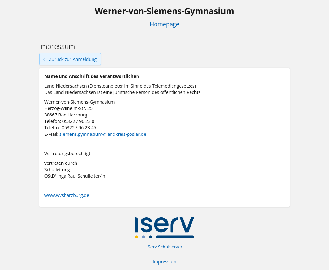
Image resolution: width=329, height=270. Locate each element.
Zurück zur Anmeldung (70, 59)
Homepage (164, 24)
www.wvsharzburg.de (66, 195)
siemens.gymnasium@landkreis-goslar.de (102, 134)
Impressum (164, 261)
